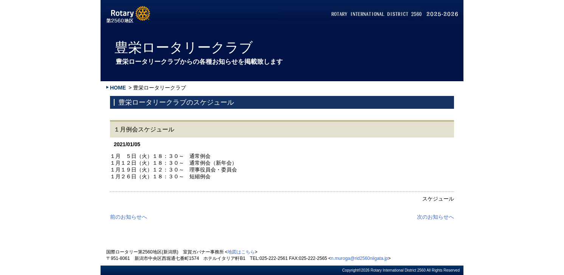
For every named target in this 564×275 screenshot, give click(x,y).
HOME (118, 87)
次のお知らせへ (435, 217)
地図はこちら (241, 252)
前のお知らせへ (128, 217)
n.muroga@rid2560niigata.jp (359, 258)
